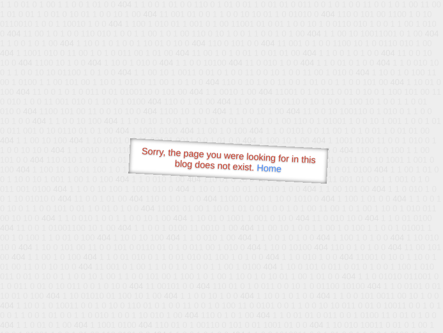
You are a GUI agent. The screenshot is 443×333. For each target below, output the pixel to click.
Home (269, 168)
